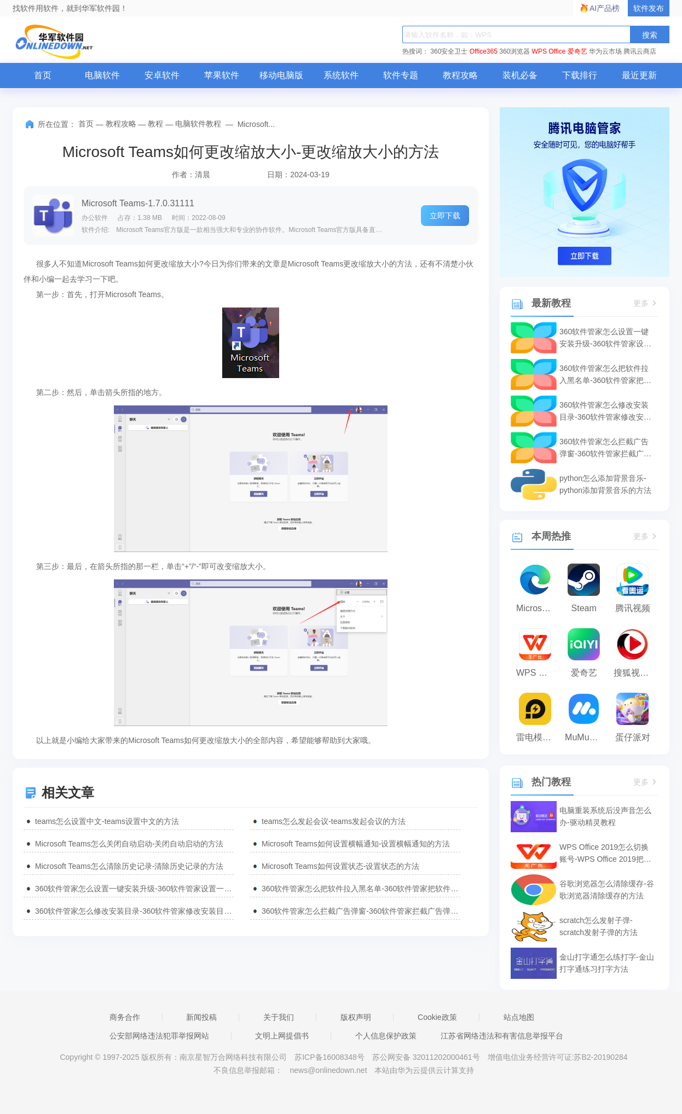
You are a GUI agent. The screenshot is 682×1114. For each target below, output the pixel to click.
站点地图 (519, 1017)
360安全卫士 (448, 51)
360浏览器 (514, 51)
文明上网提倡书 (282, 1036)
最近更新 (639, 75)
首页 (42, 75)
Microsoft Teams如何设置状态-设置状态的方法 (340, 866)
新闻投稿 (201, 1017)
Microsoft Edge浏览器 (537, 608)
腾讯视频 (632, 608)
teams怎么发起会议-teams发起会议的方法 (334, 821)
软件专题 (400, 75)
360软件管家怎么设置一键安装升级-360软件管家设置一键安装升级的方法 (134, 888)
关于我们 (278, 1017)
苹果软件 (221, 75)
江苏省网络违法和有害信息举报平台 (502, 1036)
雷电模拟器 (537, 737)
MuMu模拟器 (586, 737)
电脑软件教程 (198, 123)
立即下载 (445, 215)
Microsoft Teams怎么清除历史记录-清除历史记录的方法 (129, 866)
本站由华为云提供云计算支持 (424, 1070)
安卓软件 (162, 75)
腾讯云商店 (639, 51)
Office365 (484, 51)
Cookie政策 (437, 1017)
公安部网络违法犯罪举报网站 (159, 1036)
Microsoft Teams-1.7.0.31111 (138, 203)
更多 (645, 303)
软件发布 (648, 8)
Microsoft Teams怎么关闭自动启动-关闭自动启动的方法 (129, 843)
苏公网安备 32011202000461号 (427, 1057)
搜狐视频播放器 (635, 672)
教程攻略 (460, 75)
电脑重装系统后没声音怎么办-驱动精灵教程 (605, 816)
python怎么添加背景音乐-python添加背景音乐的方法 (605, 484)
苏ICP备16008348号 (329, 1057)
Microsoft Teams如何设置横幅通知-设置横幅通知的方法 (356, 843)
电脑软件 (102, 75)
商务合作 (124, 1017)
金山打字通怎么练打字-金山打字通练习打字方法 (606, 963)
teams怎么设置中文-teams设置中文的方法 (107, 821)
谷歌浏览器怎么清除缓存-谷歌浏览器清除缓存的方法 (606, 889)
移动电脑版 (281, 75)
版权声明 (355, 1017)
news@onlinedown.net (328, 1070)
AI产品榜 (604, 8)
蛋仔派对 (632, 737)
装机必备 (519, 75)
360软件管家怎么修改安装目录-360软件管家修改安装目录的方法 (134, 911)
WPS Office (549, 51)
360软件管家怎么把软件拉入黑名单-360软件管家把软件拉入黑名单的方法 (361, 888)
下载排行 (579, 75)
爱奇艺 (577, 51)
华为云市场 (605, 51)
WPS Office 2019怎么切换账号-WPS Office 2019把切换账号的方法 (605, 854)
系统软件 (341, 75)
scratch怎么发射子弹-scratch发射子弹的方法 (598, 926)
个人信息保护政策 (386, 1036)
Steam (584, 608)
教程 (155, 123)
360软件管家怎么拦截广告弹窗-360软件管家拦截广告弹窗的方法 (361, 911)
